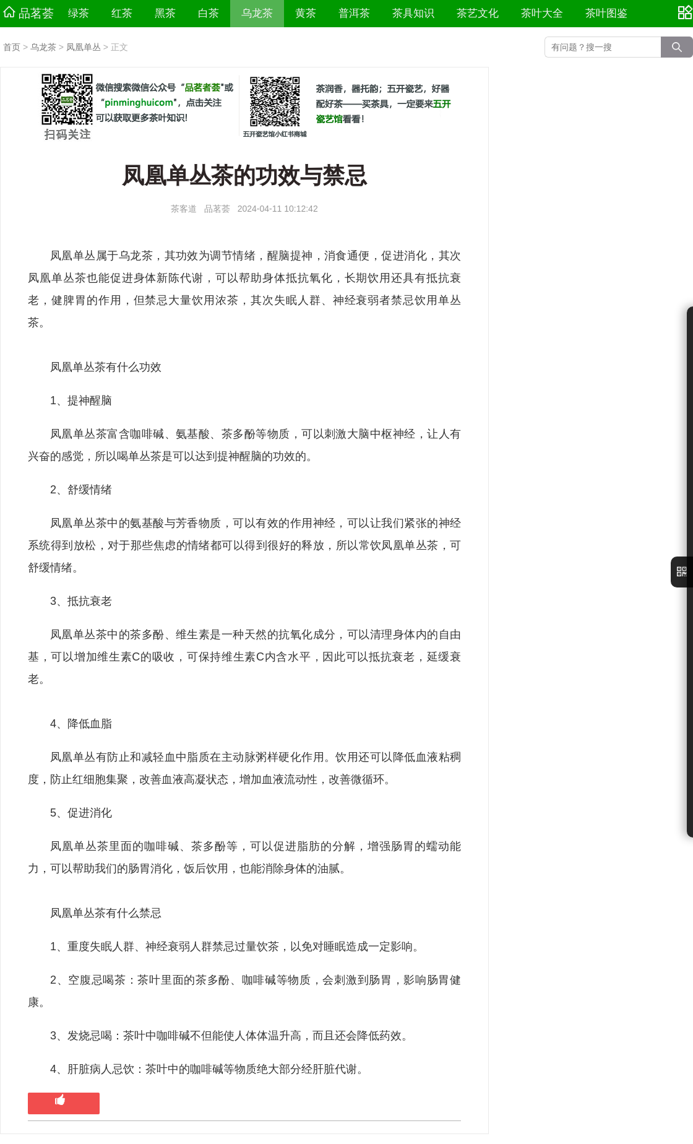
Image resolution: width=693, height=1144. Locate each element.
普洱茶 (354, 13)
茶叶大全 (542, 13)
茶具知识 (413, 13)
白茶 (208, 13)
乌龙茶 (257, 13)
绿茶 (78, 13)
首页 (11, 47)
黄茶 (305, 13)
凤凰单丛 (83, 47)
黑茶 (165, 13)
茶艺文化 (478, 13)
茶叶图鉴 (606, 13)
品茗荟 (28, 13)
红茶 (121, 13)
